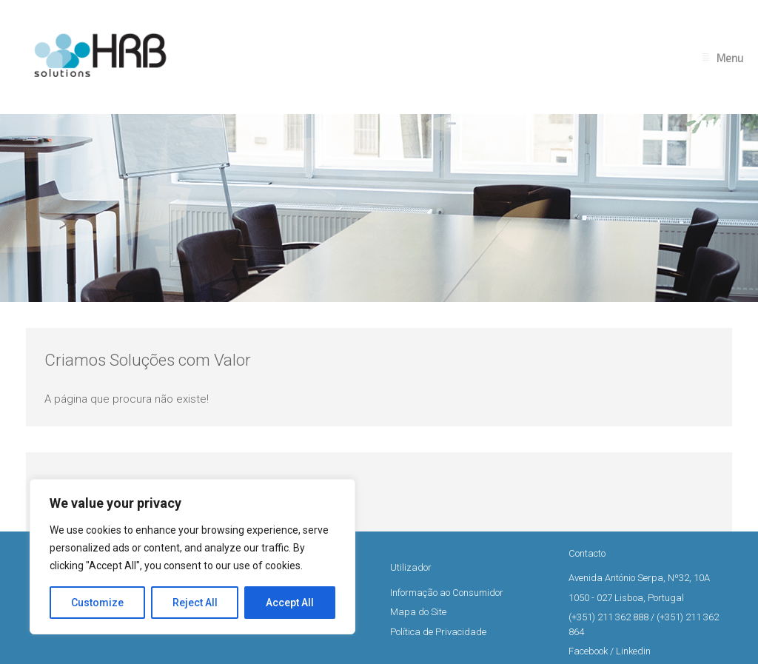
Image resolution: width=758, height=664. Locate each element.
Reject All (195, 602)
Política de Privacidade (438, 631)
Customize (97, 602)
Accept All (290, 602)
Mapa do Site (418, 611)
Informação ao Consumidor (446, 592)
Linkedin (633, 651)
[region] (192, 556)
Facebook (588, 651)
